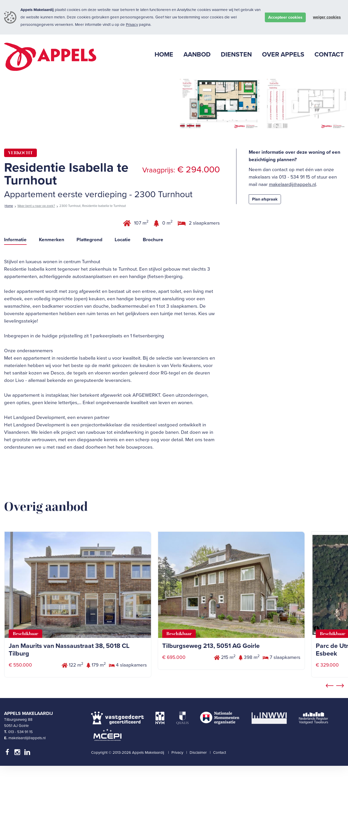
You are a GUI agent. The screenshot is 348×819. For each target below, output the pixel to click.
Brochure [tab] (153, 292)
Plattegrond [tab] (89, 292)
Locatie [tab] (122, 292)
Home (9, 259)
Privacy (132, 24)
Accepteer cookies (285, 17)
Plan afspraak (265, 252)
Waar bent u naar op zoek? (36, 259)
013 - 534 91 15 (20, 784)
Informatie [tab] (15, 292)
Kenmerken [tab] (51, 292)
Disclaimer (198, 805)
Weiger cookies (327, 17)
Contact (219, 805)
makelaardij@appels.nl (292, 237)
